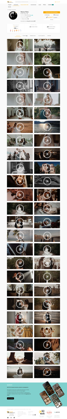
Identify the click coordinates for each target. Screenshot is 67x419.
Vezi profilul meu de (28, 21)
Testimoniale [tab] (25, 35)
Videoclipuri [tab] (18, 35)
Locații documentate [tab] (41, 35)
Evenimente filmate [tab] (33, 35)
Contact (29, 412)
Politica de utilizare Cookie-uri (22, 414)
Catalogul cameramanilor (12, 9)
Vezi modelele (10, 398)
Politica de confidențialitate (22, 412)
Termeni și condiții (20, 411)
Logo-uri (19, 416)
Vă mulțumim (20, 415)
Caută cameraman (11, 415)
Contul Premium (30, 411)
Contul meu (57, 1)
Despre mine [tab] (49, 35)
